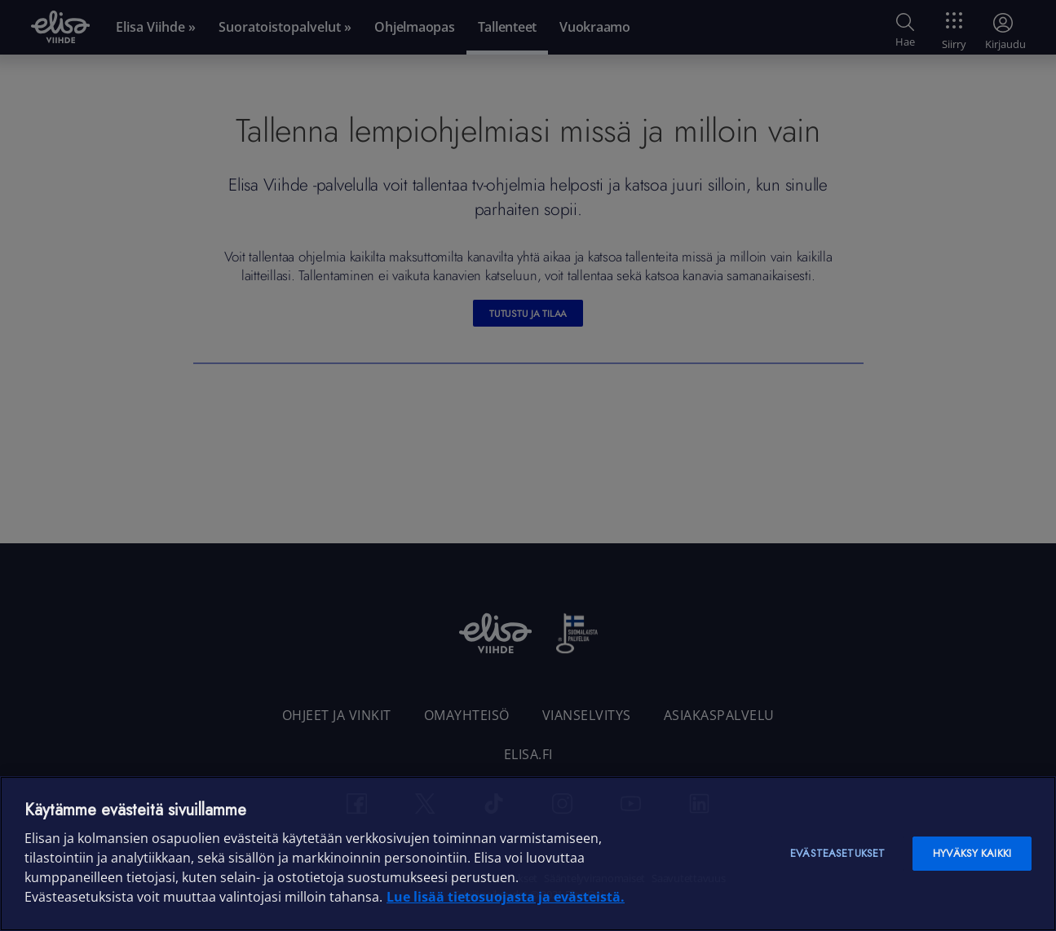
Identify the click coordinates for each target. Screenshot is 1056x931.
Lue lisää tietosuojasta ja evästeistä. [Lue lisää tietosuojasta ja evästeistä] (506, 897)
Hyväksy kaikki (972, 853)
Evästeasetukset (837, 853)
